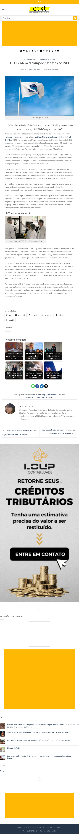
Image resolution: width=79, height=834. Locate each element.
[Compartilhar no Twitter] (42, 386)
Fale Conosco (48, 827)
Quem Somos (35, 827)
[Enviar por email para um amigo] (46, 386)
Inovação (37, 59)
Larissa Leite (53, 70)
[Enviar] (75, 18)
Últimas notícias (48, 59)
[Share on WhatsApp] (33, 386)
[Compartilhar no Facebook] (37, 386)
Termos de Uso (23, 827)
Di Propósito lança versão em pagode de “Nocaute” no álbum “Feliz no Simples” (39, 740)
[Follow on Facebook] (38, 2)
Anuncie (58, 827)
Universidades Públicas (44, 397)
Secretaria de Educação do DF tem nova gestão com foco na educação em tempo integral (39, 757)
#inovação (29, 397)
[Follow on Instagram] (40, 2)
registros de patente (13, 137)
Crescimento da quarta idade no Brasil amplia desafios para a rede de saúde (37, 732)
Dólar (2, 765)
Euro (2, 771)
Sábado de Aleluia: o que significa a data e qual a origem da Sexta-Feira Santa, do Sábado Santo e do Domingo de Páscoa (43, 725)
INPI (35, 397)
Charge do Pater (14, 748)
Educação (28, 59)
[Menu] (3, 9)
